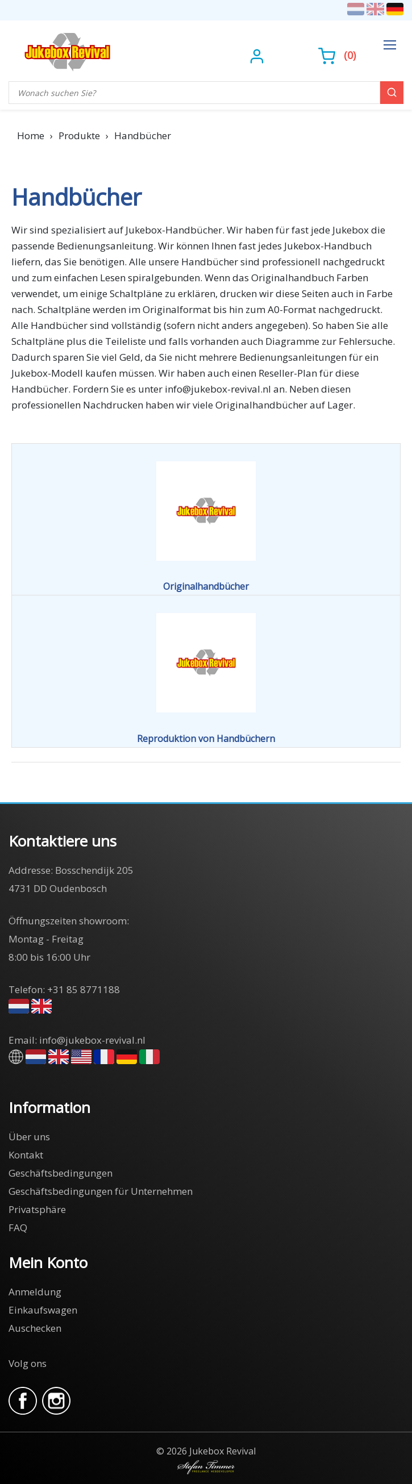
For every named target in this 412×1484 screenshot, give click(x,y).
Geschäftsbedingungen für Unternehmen (101, 1191)
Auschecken (35, 1328)
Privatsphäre (37, 1209)
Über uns (29, 1136)
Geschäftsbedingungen (61, 1172)
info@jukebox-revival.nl (92, 1040)
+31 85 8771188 (83, 989)
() (337, 55)
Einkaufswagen (43, 1309)
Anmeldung (35, 1291)
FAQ (18, 1227)
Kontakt (26, 1154)
